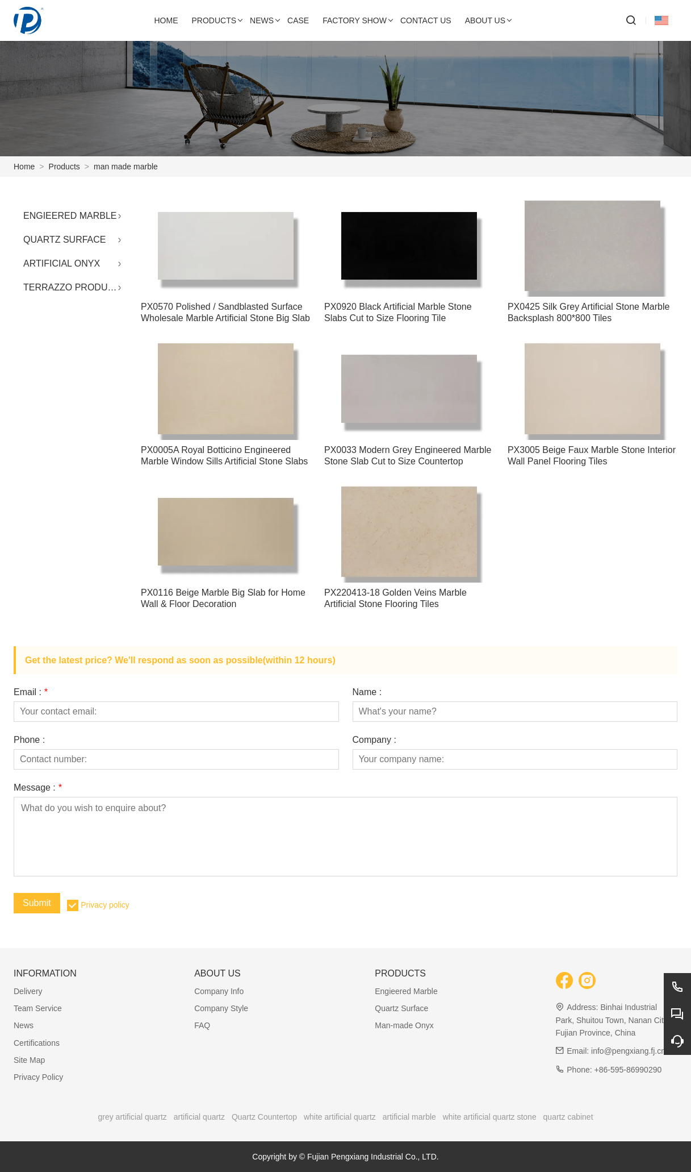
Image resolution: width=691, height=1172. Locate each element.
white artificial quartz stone (490, 1116)
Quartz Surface (401, 1008)
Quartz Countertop (264, 1116)
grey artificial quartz (132, 1116)
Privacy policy (105, 904)
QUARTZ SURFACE (64, 239)
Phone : (29, 740)
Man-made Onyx (404, 1025)
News (23, 1025)
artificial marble (409, 1116)
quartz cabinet (568, 1116)
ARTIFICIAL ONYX (61, 263)
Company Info (219, 991)
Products (64, 166)
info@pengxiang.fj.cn (628, 1050)
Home (24, 166)
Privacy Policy (38, 1077)
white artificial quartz (340, 1116)
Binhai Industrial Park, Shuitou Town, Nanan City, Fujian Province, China (612, 1020)
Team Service (38, 1008)
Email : (31, 692)
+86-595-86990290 (628, 1069)
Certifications (37, 1043)
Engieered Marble (406, 991)
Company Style (221, 1008)
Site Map (29, 1060)
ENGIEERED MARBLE (69, 216)
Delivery (28, 991)
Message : (38, 787)
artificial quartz (199, 1116)
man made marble (126, 166)
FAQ (202, 1025)
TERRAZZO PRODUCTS (74, 287)
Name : (367, 692)
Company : (374, 740)
